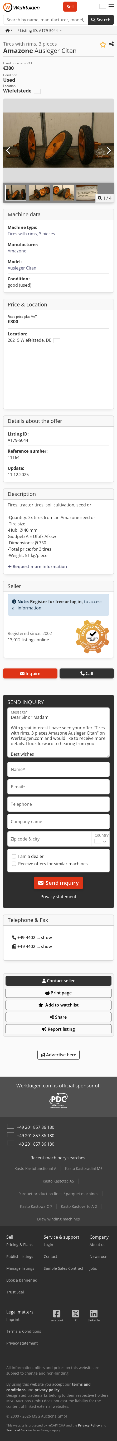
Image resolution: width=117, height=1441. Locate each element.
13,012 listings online (28, 640)
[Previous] (9, 150)
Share (58, 1017)
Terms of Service (19, 1430)
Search (100, 20)
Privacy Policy (89, 1425)
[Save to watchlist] (102, 44)
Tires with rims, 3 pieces (31, 234)
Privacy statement (58, 897)
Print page (58, 993)
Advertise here (58, 1055)
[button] (111, 7)
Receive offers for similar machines (53, 864)
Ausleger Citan (22, 268)
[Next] (108, 150)
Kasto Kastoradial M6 (84, 1168)
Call (86, 673)
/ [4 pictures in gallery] (104, 198)
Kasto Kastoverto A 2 (79, 1206)
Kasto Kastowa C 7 (36, 1206)
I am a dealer (31, 856)
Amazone (17, 251)
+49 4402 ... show (32, 937)
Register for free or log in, (56, 601)
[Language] (103, 7)
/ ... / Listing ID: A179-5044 (32, 30)
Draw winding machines (58, 1219)
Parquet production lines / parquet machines (58, 1193)
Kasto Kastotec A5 (58, 1181)
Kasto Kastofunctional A (35, 1168)
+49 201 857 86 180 (35, 1127)
